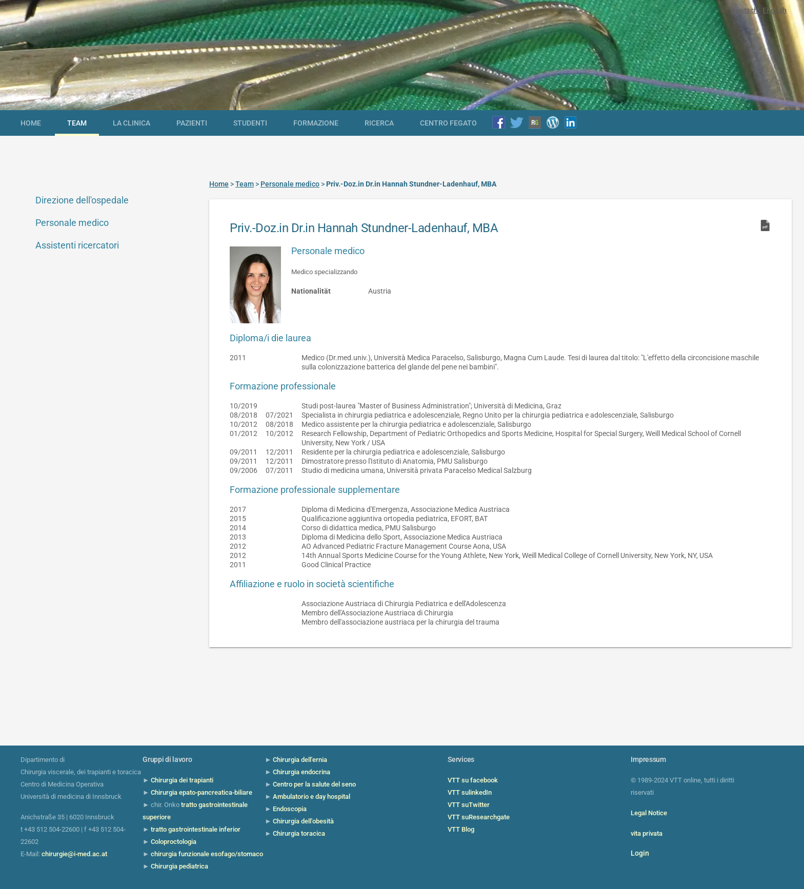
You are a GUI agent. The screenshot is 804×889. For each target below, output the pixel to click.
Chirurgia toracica (299, 833)
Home (31, 123)
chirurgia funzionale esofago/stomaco (207, 854)
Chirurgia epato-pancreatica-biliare (201, 792)
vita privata (646, 833)
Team (77, 123)
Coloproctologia (173, 841)
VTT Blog (461, 829)
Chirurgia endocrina (301, 772)
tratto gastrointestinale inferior (195, 829)
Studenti (250, 123)
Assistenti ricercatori (77, 245)
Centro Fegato (448, 123)
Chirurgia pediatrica (179, 866)
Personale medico (72, 222)
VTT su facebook (473, 780)
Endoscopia (290, 809)
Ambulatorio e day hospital (311, 796)
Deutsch (744, 10)
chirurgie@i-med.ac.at (74, 854)
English (774, 10)
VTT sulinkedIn (470, 792)
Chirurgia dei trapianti (182, 780)
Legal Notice (649, 813)
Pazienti (191, 123)
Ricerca (379, 123)
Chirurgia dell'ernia (300, 759)
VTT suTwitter (469, 805)
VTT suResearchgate (479, 817)
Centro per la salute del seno (314, 784)
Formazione (315, 123)
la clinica (131, 123)
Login (640, 853)
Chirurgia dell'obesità (303, 821)
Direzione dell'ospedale (82, 200)
